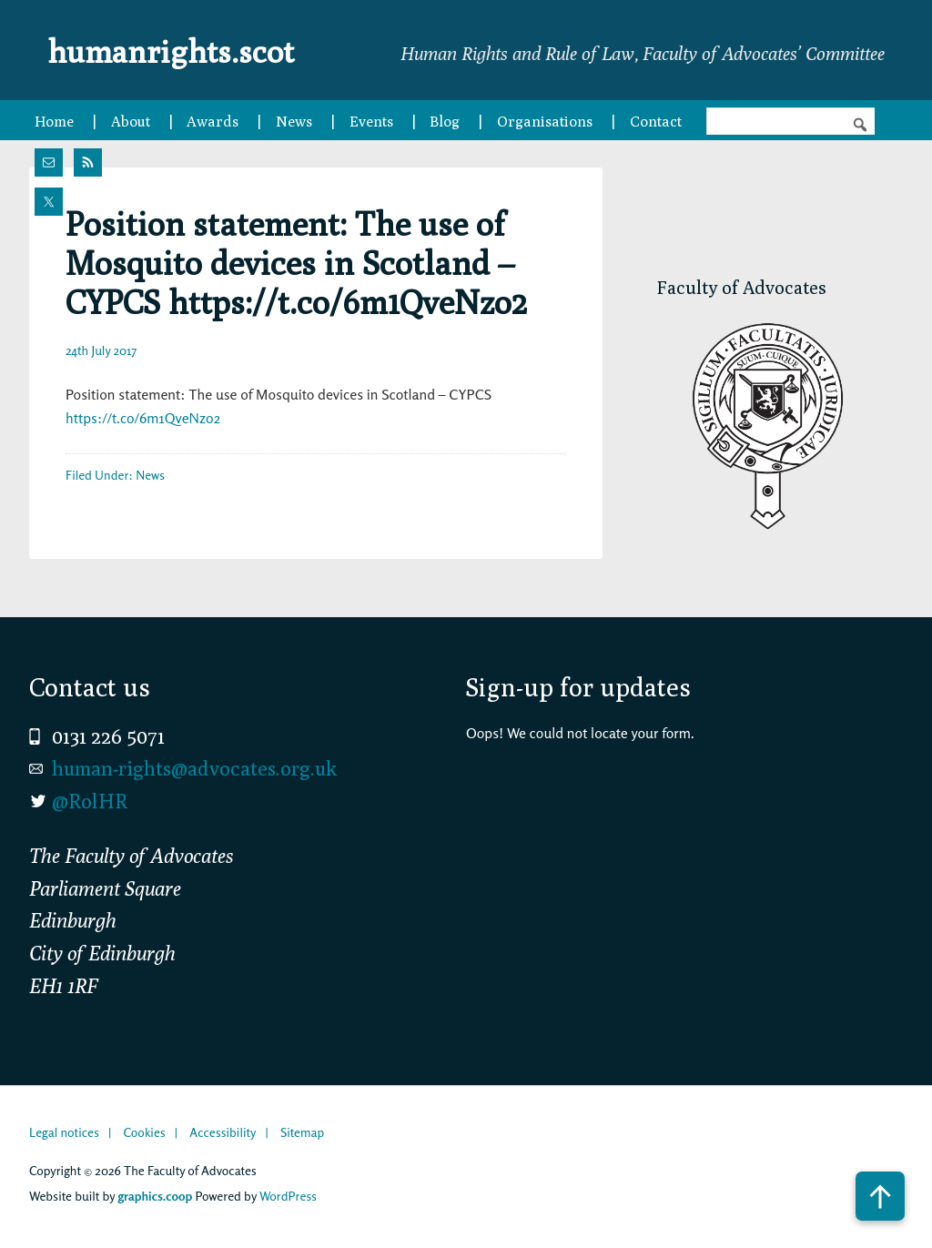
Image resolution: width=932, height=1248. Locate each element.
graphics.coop (154, 1195)
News (150, 474)
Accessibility (222, 1132)
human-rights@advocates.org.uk (194, 768)
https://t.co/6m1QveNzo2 (143, 418)
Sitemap (302, 1132)
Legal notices (64, 1132)
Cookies (144, 1132)
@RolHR (89, 801)
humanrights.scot (191, 49)
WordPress (288, 1195)
